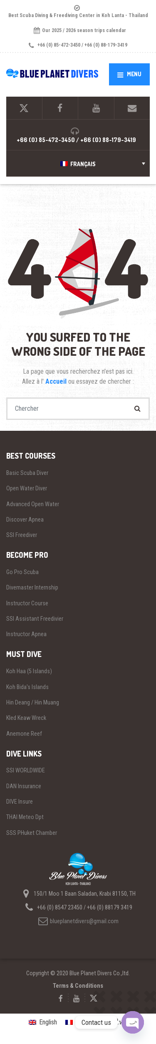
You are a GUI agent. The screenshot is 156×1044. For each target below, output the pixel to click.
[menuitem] (78, 163)
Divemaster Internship (32, 587)
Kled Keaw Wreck (26, 717)
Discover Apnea (25, 519)
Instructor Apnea (26, 634)
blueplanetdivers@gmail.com (77, 921)
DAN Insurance (23, 786)
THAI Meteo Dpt (25, 817)
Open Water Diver (26, 488)
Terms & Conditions (78, 985)
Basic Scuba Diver (27, 473)
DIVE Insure (19, 801)
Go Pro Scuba (22, 572)
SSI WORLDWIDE (25, 770)
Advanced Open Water (32, 504)
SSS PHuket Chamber (31, 832)
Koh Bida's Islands (27, 687)
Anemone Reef (24, 733)
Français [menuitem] (83, 163)
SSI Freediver (21, 535)
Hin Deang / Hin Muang (32, 702)
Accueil (56, 381)
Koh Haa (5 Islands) (29, 671)
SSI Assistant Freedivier (34, 618)
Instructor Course (27, 603)
